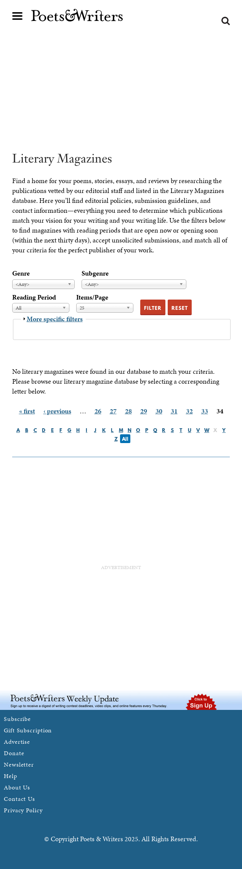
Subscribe (17, 718)
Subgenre (95, 273)
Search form (225, 21)
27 (113, 411)
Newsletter (19, 764)
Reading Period (34, 297)
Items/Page (92, 297)
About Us (17, 787)
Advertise (17, 741)
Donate (14, 753)
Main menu (17, 16)
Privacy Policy (23, 810)
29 (143, 411)
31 (174, 411)
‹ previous (57, 411)
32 (189, 411)
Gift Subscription (28, 730)
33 (204, 411)
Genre (21, 273)
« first (27, 411)
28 (128, 411)
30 (158, 411)
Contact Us (19, 798)
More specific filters (55, 319)
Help (10, 776)
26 (98, 411)
